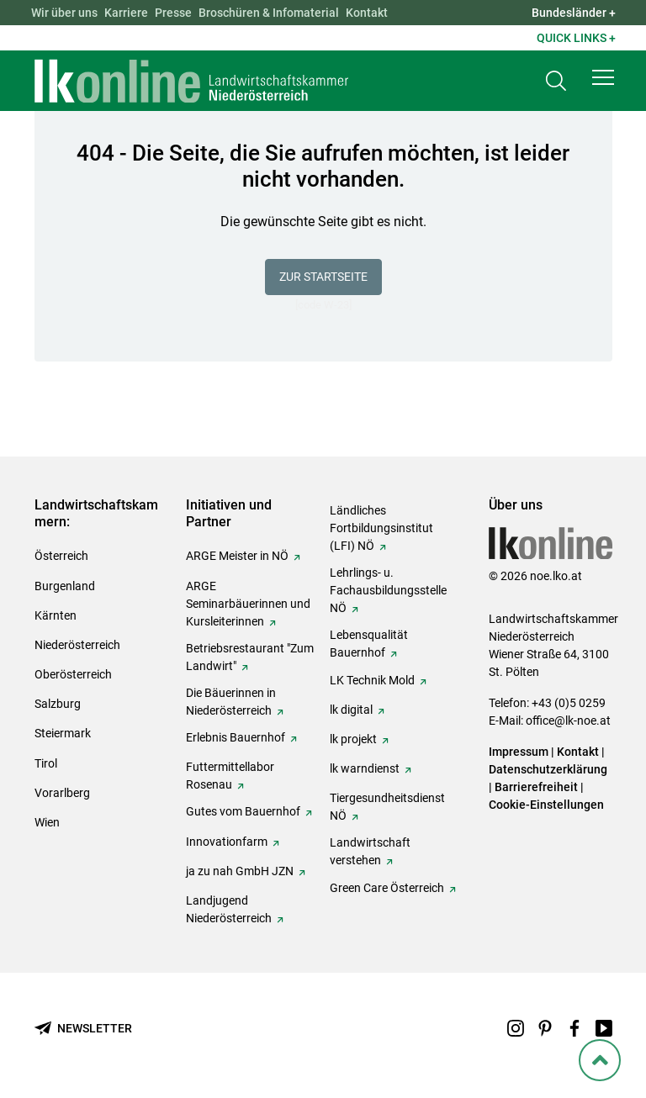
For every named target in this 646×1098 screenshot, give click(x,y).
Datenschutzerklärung (548, 769)
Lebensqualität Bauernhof (369, 643)
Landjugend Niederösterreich (229, 909)
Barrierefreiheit (536, 787)
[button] (603, 77)
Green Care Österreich (387, 888)
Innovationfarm (226, 841)
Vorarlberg (62, 793)
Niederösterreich (77, 645)
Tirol (45, 763)
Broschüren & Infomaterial (269, 12)
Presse (173, 12)
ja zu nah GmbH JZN (240, 871)
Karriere (126, 12)
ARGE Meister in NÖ (237, 555)
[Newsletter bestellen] (83, 1028)
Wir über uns (64, 12)
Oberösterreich (73, 674)
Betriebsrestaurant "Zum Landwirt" (250, 657)
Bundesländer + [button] (574, 12)
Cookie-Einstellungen (546, 804)
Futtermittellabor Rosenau (230, 775)
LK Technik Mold (372, 680)
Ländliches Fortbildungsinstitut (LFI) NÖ (381, 528)
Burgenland (64, 586)
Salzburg (57, 703)
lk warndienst (365, 768)
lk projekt (353, 739)
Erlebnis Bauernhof (235, 737)
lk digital (351, 709)
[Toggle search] (556, 81)
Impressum (518, 751)
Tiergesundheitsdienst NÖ (387, 806)
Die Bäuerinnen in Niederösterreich (231, 701)
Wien (47, 822)
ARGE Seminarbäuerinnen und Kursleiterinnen (248, 603)
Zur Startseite (323, 276)
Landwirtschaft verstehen (370, 851)
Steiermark (62, 733)
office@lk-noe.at (568, 720)
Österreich (61, 555)
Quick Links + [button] (576, 38)
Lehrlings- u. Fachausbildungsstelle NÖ (388, 590)
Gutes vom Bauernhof (243, 811)
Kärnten (55, 615)
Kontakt (367, 12)
